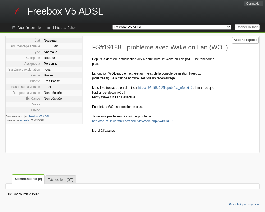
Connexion (253, 4)
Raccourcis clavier (23, 194)
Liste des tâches (64, 28)
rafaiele (24, 120)
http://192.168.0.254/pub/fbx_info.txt (163, 88)
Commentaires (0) (28, 179)
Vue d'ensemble (29, 28)
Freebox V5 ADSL (39, 116)
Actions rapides (245, 40)
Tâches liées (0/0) (60, 180)
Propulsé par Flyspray (244, 204)
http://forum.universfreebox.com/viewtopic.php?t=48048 (131, 121)
